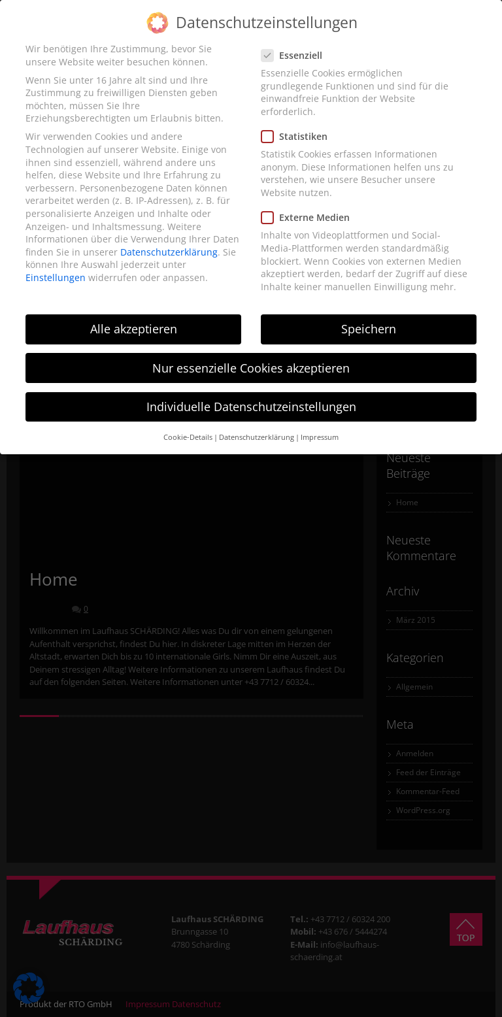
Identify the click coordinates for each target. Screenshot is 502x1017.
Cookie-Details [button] (187, 437)
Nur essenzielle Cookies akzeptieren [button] (251, 368)
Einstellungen (55, 277)
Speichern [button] (368, 329)
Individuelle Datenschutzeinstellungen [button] (251, 406)
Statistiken (298, 136)
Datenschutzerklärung (169, 252)
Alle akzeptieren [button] (133, 329)
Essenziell (296, 55)
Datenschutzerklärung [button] (256, 437)
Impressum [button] (320, 437)
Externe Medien (309, 217)
